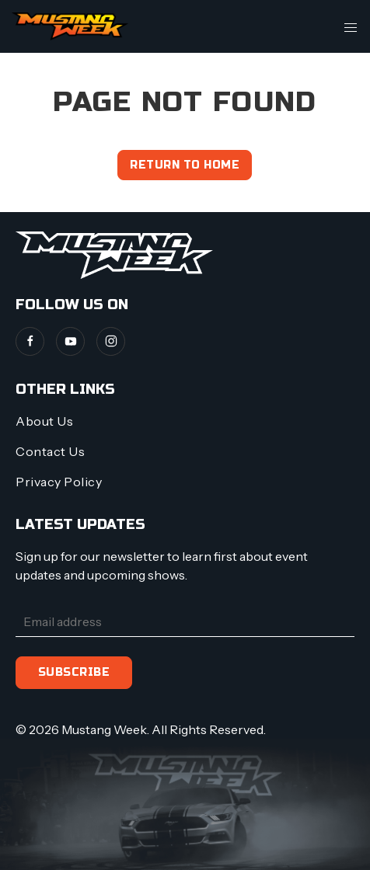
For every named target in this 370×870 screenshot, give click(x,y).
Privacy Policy (59, 481)
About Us (44, 421)
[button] (350, 26)
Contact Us (50, 451)
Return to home (184, 165)
